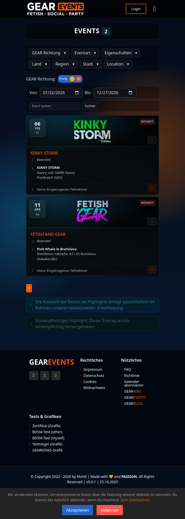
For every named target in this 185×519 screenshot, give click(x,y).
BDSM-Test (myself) (48, 438)
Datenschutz (93, 375)
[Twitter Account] (33, 375)
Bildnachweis (94, 388)
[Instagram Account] (44, 375)
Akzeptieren (77, 510)
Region (62, 64)
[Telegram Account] (55, 375)
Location (115, 64)
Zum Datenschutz (135, 499)
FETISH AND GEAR (48, 234)
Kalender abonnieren (133, 383)
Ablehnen (110, 510)
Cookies (89, 381)
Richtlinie (131, 375)
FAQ (127, 369)
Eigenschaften (118, 53)
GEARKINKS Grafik (47, 450)
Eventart (82, 53)
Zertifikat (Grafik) (46, 426)
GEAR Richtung (46, 53)
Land (36, 64)
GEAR (132, 391)
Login (136, 8)
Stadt (88, 64)
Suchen (90, 106)
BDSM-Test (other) (47, 432)
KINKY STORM (44, 153)
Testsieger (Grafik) (47, 444)
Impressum (92, 369)
